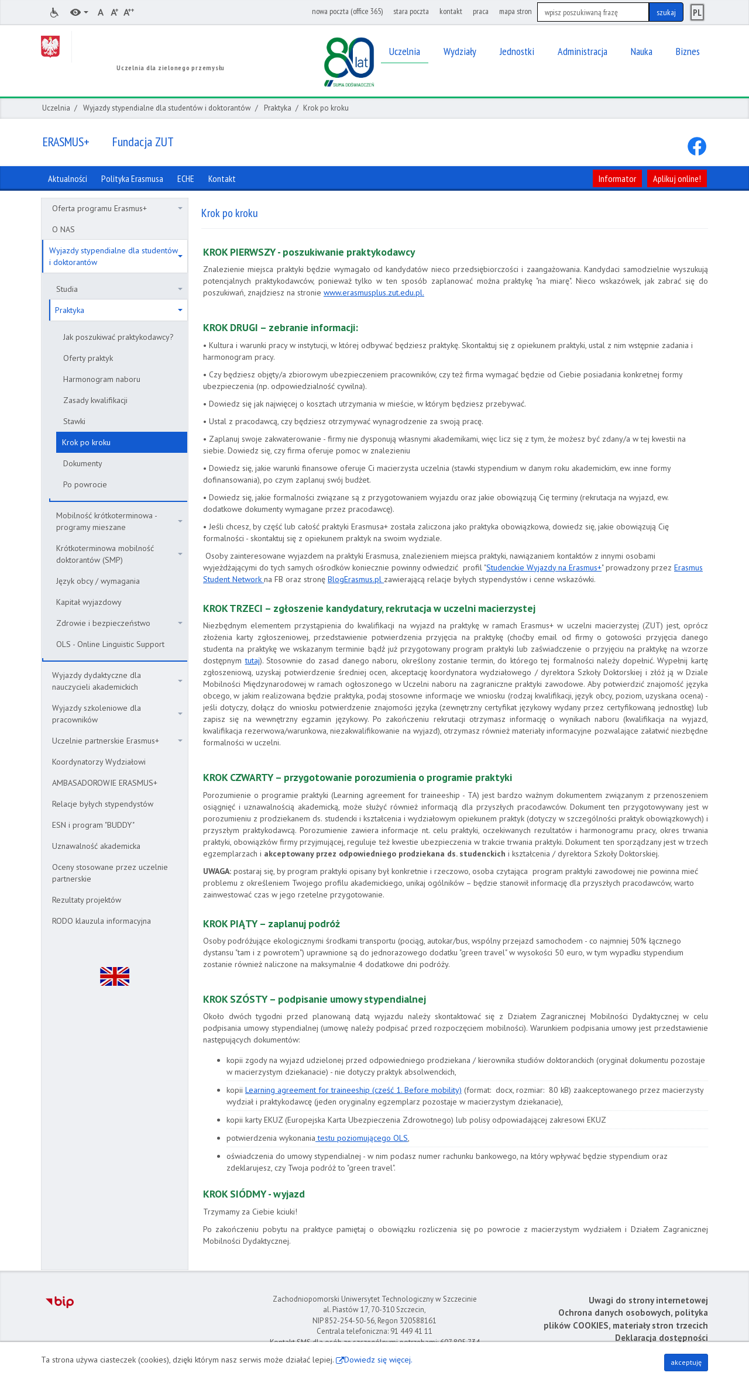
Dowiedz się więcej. (378, 1359)
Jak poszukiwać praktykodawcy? (118, 337)
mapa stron (515, 11)
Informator (617, 178)
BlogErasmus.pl (356, 579)
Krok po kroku (86, 442)
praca (481, 11)
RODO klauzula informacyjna (101, 921)
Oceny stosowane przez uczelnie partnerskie (110, 873)
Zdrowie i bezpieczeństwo (119, 623)
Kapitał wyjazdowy (89, 602)
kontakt (450, 11)
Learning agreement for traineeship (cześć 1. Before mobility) (353, 1090)
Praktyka (277, 108)
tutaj (252, 660)
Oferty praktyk (88, 358)
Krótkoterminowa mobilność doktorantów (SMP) (119, 554)
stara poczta (411, 11)
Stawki (74, 421)
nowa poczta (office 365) (347, 11)
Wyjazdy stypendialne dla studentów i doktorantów (167, 108)
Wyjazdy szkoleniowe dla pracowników (117, 714)
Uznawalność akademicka (96, 846)
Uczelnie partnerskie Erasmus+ (117, 740)
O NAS (63, 229)
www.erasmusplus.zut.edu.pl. (374, 292)
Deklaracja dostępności (661, 1337)
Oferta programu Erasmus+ (117, 208)
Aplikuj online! (677, 178)
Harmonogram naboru (101, 379)
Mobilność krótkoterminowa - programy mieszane (119, 521)
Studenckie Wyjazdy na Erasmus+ (544, 567)
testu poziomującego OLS (361, 1138)
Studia (119, 289)
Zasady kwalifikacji (95, 400)
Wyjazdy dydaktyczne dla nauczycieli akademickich (117, 681)
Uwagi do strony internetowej (648, 1300)
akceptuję (686, 1362)
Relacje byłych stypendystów (102, 804)
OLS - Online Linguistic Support (110, 644)
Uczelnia (56, 108)
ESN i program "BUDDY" (93, 825)
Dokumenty (82, 463)
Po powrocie (85, 484)
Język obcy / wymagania (98, 581)
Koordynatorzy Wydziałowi (99, 761)
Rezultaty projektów (86, 900)
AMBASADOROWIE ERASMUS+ (104, 782)
